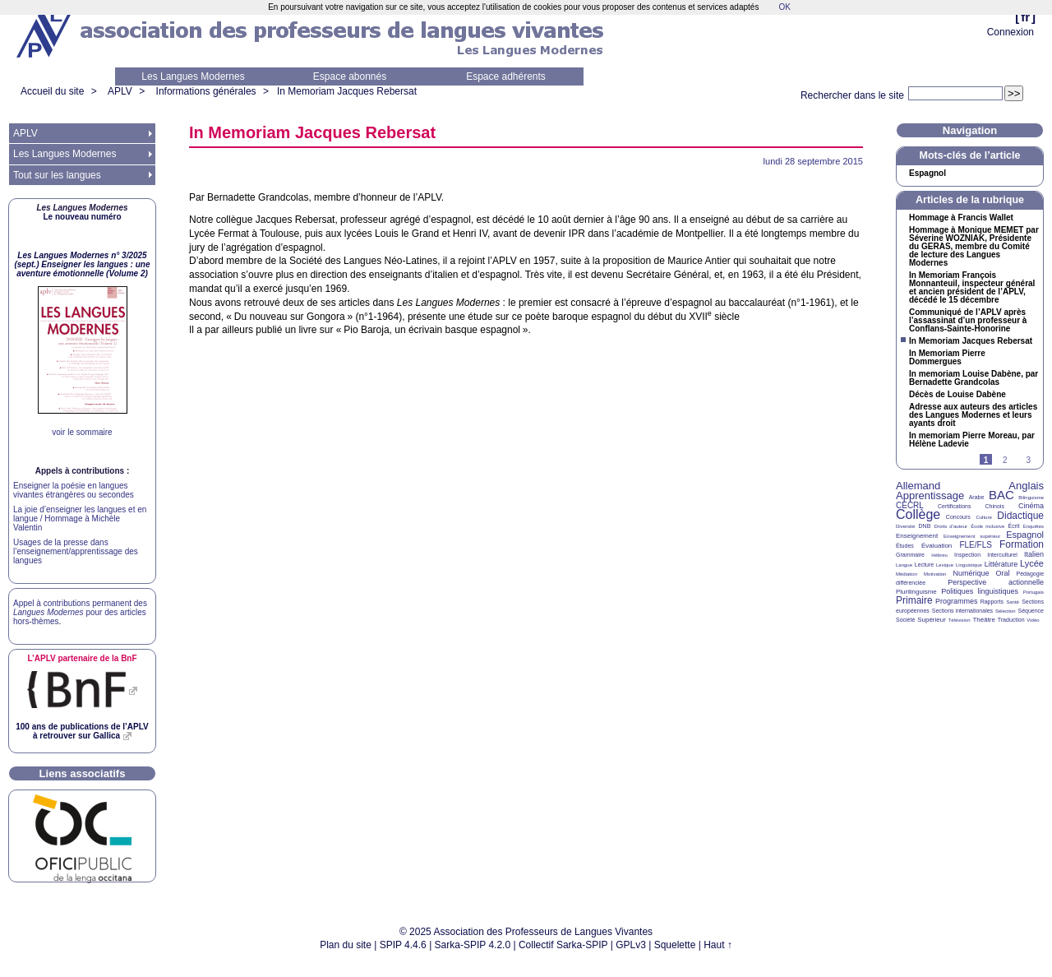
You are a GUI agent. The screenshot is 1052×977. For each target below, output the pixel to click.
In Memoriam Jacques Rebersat (347, 91)
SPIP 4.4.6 (403, 945)
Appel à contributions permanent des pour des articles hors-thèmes (80, 612)
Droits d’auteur (950, 526)
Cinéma (1031, 506)
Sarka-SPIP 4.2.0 (473, 945)
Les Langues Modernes (192, 76)
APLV (120, 91)
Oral (1003, 573)
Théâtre (983, 619)
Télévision (959, 620)
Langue (904, 565)
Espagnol (927, 173)
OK (784, 7)
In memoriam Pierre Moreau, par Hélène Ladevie (972, 440)
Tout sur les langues (57, 175)
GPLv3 (631, 945)
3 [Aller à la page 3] (1028, 460)
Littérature (1001, 564)
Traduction (1011, 620)
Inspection (967, 555)
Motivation (935, 574)
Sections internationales (962, 611)
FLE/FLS (975, 544)
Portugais (1033, 592)
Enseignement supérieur (972, 536)
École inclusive (987, 526)
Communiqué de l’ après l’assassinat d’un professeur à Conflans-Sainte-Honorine (968, 320)
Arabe (977, 497)
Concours (958, 517)
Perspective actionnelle (996, 582)
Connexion (1010, 32)
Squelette (675, 945)
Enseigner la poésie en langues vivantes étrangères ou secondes (73, 490)
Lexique (944, 565)
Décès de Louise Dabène (957, 395)
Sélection (1005, 611)
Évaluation (936, 545)
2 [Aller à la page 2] (1005, 460)
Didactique (1020, 515)
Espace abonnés (349, 76)
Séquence (1030, 611)
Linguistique (969, 565)
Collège (918, 514)
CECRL (910, 505)
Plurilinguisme (916, 591)
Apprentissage (930, 495)
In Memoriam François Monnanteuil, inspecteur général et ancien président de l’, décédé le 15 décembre (972, 287)
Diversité (905, 526)
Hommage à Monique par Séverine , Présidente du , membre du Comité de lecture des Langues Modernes (974, 246)
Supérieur (931, 619)
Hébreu (939, 555)
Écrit (1013, 526)
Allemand (918, 485)
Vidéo (1033, 620)
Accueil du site (52, 91)
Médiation (906, 574)
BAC (1001, 495)
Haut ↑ (718, 945)
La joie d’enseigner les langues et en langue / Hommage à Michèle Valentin (79, 518)
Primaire (914, 600)
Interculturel (1002, 555)
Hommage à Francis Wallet (961, 218)
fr (1025, 17)
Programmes (956, 601)
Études (905, 546)
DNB (925, 526)
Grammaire (910, 555)
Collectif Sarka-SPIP (563, 945)
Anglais (1026, 485)
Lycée (1032, 563)
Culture (983, 517)
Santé (1012, 602)
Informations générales (206, 91)
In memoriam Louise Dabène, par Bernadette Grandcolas (973, 378)
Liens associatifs (82, 773)
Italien (1034, 554)
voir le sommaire (82, 432)
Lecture (924, 564)
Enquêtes (1033, 526)
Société (905, 620)
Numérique (971, 573)
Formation (1021, 544)
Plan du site (345, 945)
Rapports (992, 601)
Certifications (954, 506)
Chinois (994, 506)
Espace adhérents (506, 76)
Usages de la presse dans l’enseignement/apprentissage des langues (75, 551)
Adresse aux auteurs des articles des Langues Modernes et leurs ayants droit (973, 415)
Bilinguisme (1031, 497)
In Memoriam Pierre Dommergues (947, 358)
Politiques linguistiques (979, 591)
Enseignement (917, 535)
